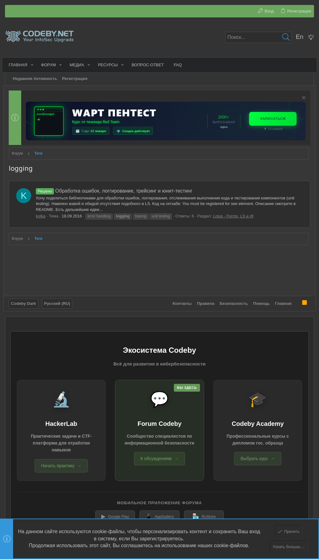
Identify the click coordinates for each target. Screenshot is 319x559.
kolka (42, 215)
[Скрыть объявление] (301, 98)
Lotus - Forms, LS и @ (234, 215)
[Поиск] (258, 37)
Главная (282, 302)
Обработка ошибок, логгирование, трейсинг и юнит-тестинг (115, 190)
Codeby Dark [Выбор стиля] (24, 302)
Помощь (260, 302)
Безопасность (232, 302)
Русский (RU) (58, 302)
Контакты (180, 302)
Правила (204, 302)
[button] (34, 65)
